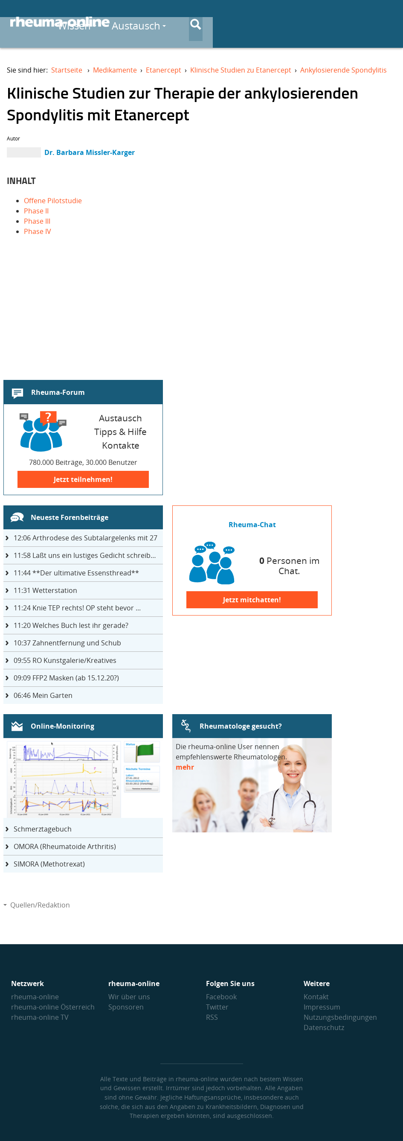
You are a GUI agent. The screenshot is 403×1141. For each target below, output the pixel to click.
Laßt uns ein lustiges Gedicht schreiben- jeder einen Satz (88, 555)
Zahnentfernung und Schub (67, 643)
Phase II (36, 211)
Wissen (220, 22)
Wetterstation (45, 590)
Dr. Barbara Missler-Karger (89, 152)
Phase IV (37, 231)
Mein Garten (43, 695)
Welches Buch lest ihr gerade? (71, 625)
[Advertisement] (201, 316)
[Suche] (386, 22)
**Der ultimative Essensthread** (76, 573)
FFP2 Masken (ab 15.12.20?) (66, 678)
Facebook (221, 996)
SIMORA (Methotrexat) (49, 864)
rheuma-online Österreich (53, 1007)
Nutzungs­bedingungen (340, 1017)
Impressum (322, 1007)
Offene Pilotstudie (53, 200)
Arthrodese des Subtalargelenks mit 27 (85, 538)
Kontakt (316, 996)
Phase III (37, 221)
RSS (212, 1017)
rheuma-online (35, 996)
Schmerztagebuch (43, 829)
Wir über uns (129, 996)
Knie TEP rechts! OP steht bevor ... (77, 608)
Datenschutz (324, 1027)
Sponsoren (126, 1007)
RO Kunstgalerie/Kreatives (65, 660)
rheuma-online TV (40, 1017)
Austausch (282, 22)
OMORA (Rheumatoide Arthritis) (65, 846)
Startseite (66, 70)
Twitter (217, 1007)
